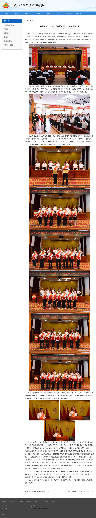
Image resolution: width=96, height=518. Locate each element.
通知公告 (6, 37)
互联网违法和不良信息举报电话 (40, 508)
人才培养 (48, 13)
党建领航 (37, 13)
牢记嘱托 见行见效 (9, 25)
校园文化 (78, 13)
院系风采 (6, 33)
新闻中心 (27, 13)
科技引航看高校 (8, 41)
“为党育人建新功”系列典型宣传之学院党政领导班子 (81, 491)
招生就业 (58, 13)
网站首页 (7, 13)
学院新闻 (6, 29)
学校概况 (17, 13)
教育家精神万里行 (8, 45)
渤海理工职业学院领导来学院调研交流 (39, 491)
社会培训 (68, 13)
